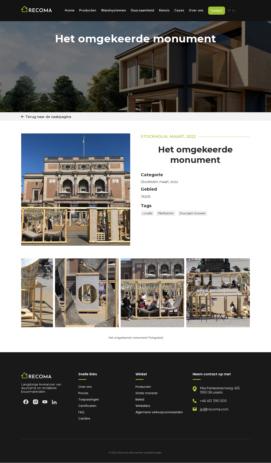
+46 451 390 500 (213, 401)
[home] (36, 10)
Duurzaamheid (142, 10)
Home (70, 10)
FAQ (81, 412)
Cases (179, 10)
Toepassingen (88, 399)
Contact (217, 10)
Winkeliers (143, 406)
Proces (83, 393)
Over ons (196, 10)
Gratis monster (147, 393)
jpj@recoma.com (214, 409)
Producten (87, 10)
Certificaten (87, 406)
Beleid (140, 399)
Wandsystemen (113, 10)
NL (232, 10)
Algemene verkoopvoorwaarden (159, 412)
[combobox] (231, 11)
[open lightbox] (87, 292)
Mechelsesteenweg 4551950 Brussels (220, 390)
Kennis (164, 10)
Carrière (84, 418)
